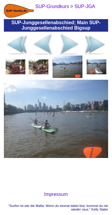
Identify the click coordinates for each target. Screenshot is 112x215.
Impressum (56, 194)
